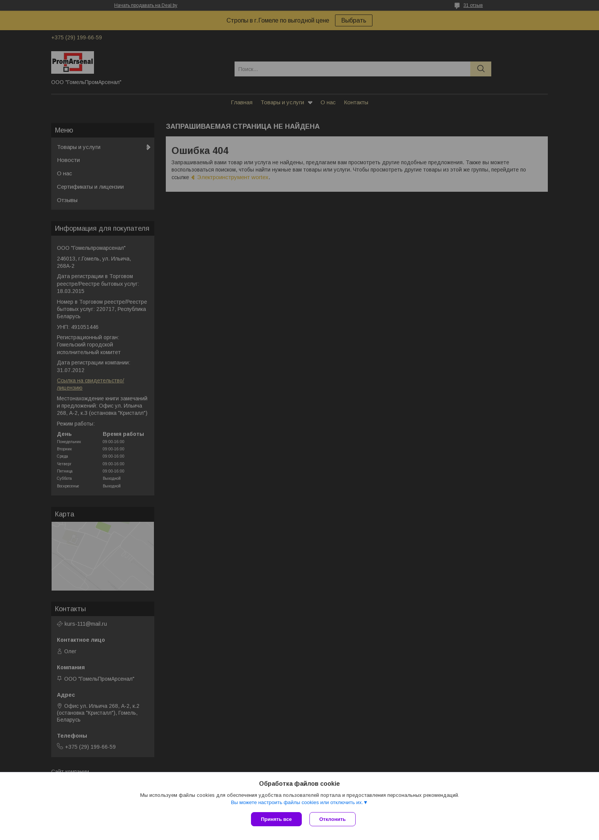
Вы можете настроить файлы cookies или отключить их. (297, 802)
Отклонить (332, 819)
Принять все (276, 819)
